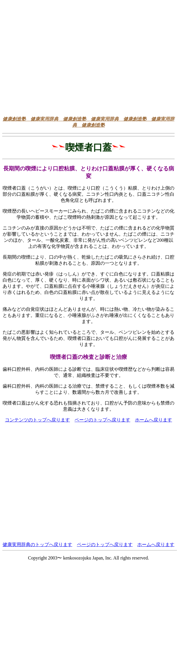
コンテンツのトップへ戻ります (37, 419)
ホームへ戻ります (153, 419)
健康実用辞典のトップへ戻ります (37, 544)
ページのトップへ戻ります (102, 419)
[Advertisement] (54, 57)
